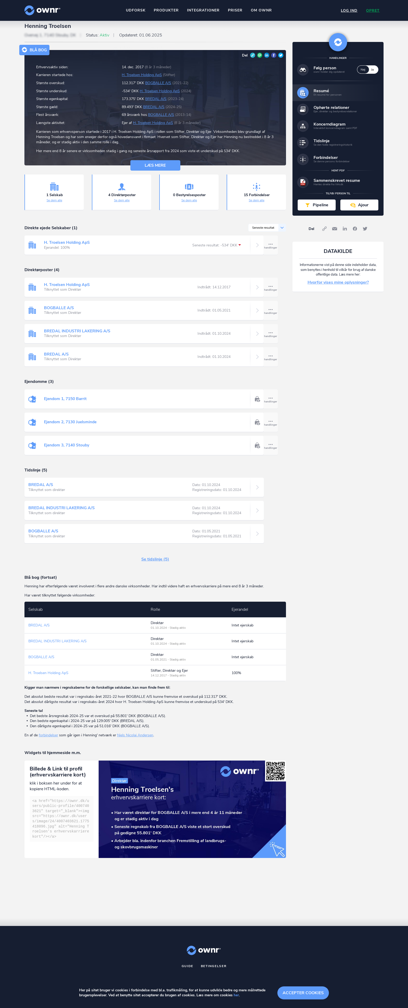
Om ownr (260, 10)
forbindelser (48, 739)
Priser (234, 10)
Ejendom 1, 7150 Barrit (66, 403)
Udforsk (135, 10)
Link (252, 59)
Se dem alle (54, 205)
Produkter (165, 10)
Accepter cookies (303, 992)
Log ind (348, 10)
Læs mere (155, 170)
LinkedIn (266, 59)
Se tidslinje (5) (155, 564)
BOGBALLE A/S (158, 87)
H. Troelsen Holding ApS (142, 79)
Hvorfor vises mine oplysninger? (338, 287)
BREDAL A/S (156, 103)
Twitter (280, 59)
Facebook (273, 59)
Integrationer (203, 10)
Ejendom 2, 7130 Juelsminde (71, 427)
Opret (372, 10)
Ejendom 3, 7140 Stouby (67, 450)
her (236, 995)
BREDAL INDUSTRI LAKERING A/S (78, 336)
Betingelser (214, 970)
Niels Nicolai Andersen (135, 739)
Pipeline (320, 209)
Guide (188, 970)
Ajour (363, 209)
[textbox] (61, 823)
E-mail (259, 59)
